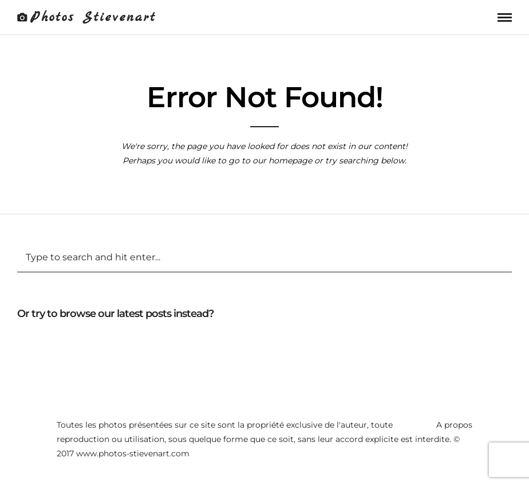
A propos (454, 425)
